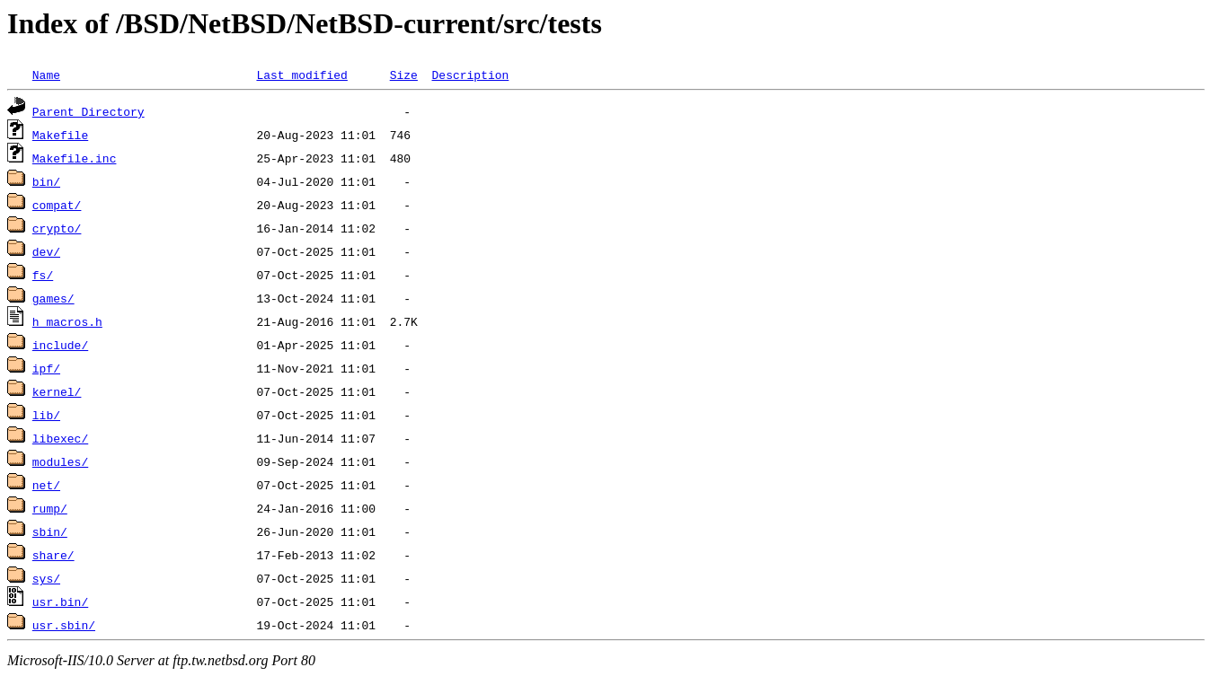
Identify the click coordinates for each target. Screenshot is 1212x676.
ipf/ (46, 368)
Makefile (60, 135)
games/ (53, 298)
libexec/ (60, 438)
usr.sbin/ (63, 625)
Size (404, 74)
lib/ (46, 415)
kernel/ (57, 391)
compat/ (57, 205)
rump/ (49, 508)
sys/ (46, 578)
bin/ (46, 181)
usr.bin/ (60, 601)
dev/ (46, 251)
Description (470, 74)
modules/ (60, 461)
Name (46, 74)
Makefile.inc (74, 158)
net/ (46, 485)
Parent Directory (88, 111)
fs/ (42, 275)
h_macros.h (67, 321)
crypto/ (57, 228)
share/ (53, 555)
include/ (60, 345)
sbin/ (49, 531)
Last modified (301, 74)
